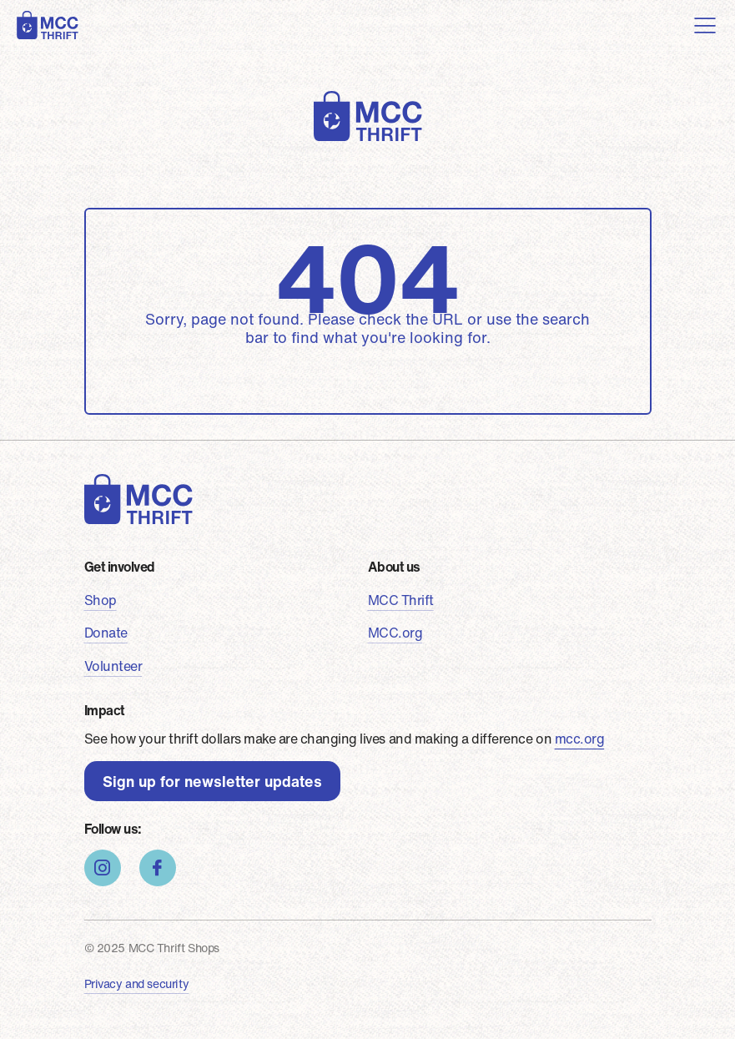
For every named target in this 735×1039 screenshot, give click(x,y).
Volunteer (113, 666)
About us (394, 567)
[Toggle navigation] (705, 25)
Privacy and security (136, 983)
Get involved (119, 567)
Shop (100, 600)
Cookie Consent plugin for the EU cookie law (593, 1005)
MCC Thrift (401, 600)
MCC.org (395, 633)
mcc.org (580, 739)
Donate (106, 633)
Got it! (593, 977)
